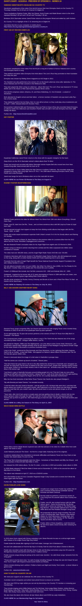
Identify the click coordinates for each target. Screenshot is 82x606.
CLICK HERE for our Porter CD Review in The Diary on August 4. (27, 179)
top (35, 602)
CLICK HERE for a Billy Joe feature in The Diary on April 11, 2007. (28, 403)
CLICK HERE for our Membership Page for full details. (24, 598)
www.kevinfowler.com (21, 570)
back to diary (43, 602)
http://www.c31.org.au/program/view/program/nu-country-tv (26, 27)
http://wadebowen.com (21, 482)
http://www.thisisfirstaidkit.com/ (25, 114)
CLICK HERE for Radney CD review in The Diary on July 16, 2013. (28, 284)
